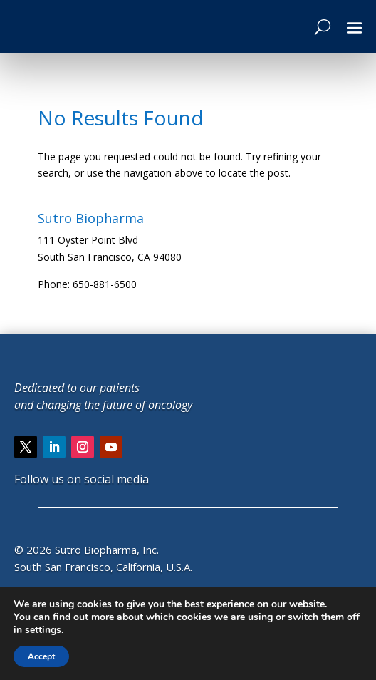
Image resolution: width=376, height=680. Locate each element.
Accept (41, 656)
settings (43, 630)
